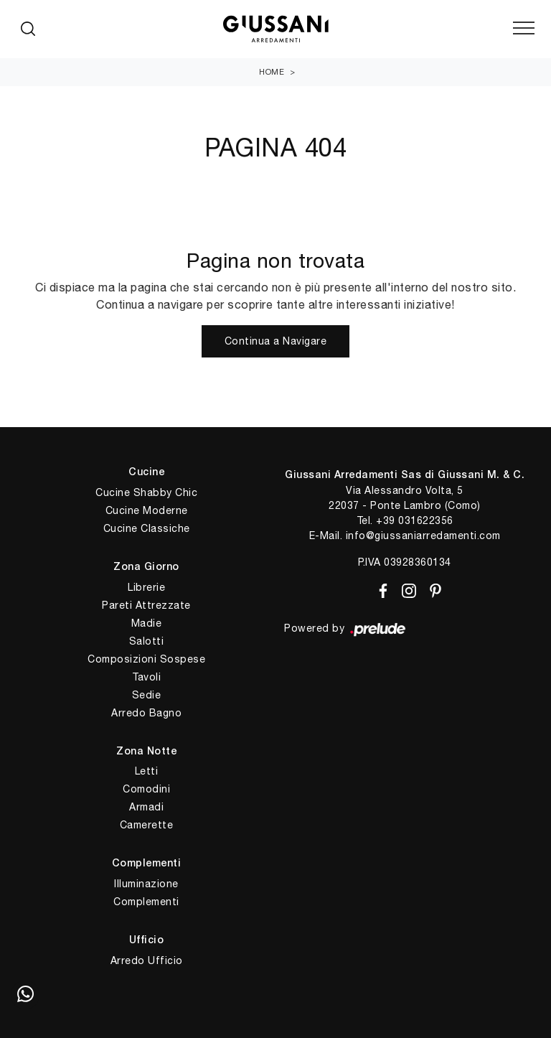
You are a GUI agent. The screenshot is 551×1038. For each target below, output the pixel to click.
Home (271, 71)
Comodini (146, 789)
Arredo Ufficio (146, 960)
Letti (147, 771)
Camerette (147, 825)
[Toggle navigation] (523, 29)
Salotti (146, 641)
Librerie (146, 587)
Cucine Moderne (146, 510)
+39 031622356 (414, 520)
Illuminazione (146, 883)
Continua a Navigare (276, 341)
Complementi (146, 901)
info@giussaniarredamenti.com (423, 535)
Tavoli (146, 677)
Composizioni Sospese (146, 659)
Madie (146, 623)
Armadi (146, 807)
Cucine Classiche (146, 528)
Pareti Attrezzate (146, 605)
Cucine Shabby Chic (146, 492)
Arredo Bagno (146, 713)
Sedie (146, 695)
